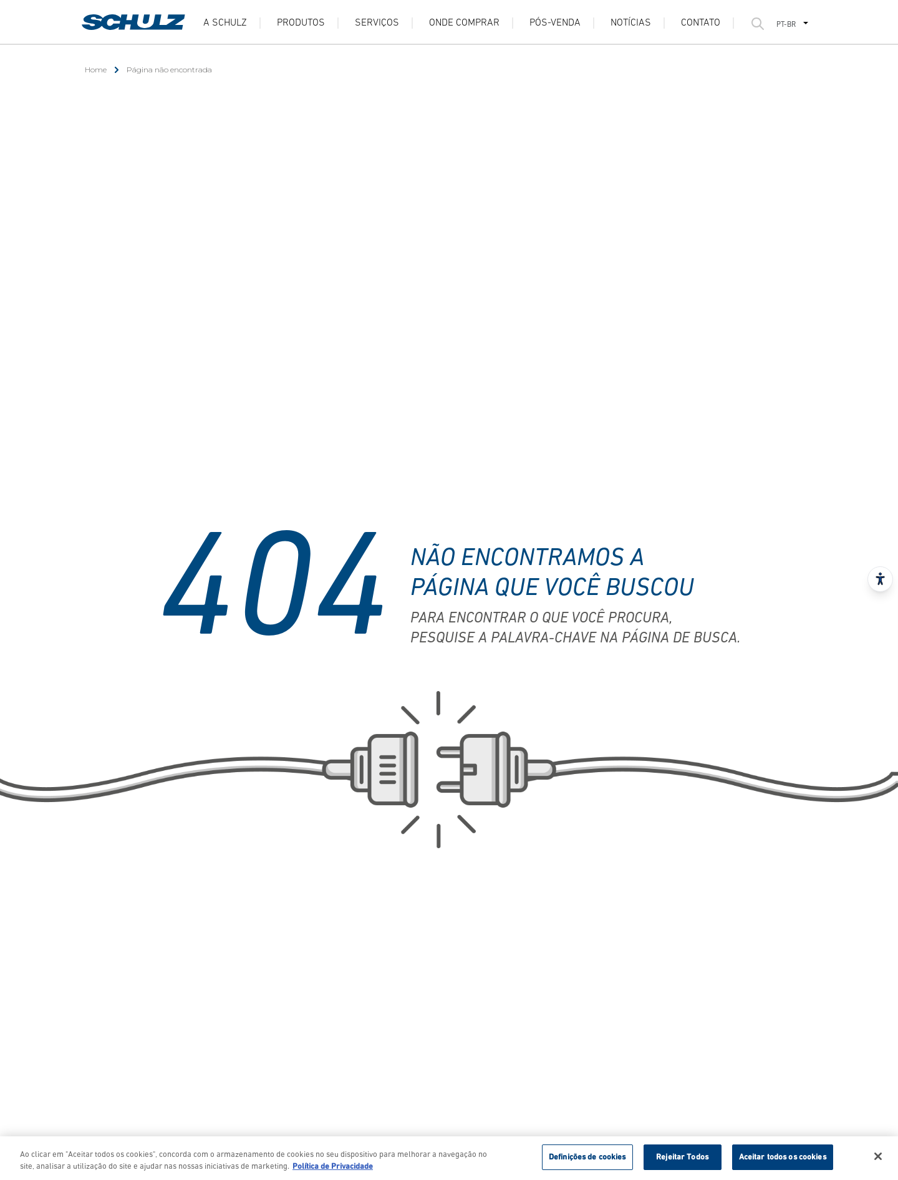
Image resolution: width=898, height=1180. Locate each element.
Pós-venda (555, 23)
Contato (700, 23)
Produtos (301, 23)
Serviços (377, 23)
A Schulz (225, 23)
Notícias (631, 23)
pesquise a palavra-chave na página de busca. (575, 638)
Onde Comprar (464, 23)
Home (96, 69)
